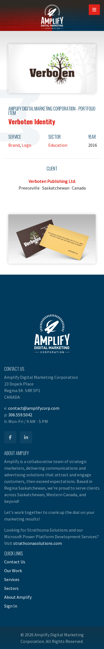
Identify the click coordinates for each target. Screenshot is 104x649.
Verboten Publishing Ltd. (52, 181)
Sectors (11, 588)
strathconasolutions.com (37, 543)
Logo (26, 145)
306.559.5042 (20, 414)
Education (57, 145)
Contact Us (14, 561)
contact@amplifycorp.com (33, 408)
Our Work (13, 570)
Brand (14, 145)
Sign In (10, 606)
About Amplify (18, 597)
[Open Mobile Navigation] (94, 9)
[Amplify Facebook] (10, 437)
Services (11, 579)
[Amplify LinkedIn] (26, 437)
